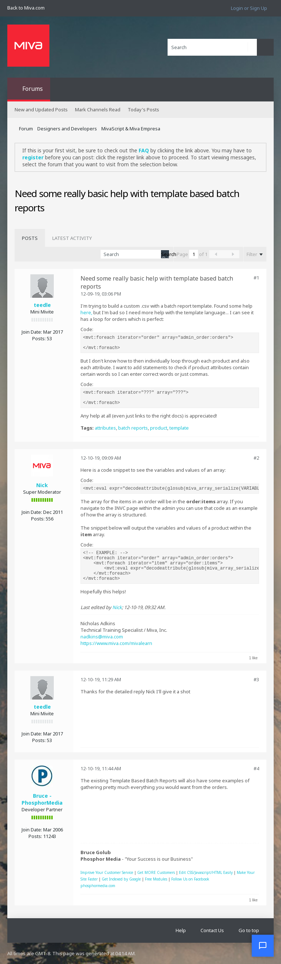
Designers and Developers (67, 128)
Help (181, 930)
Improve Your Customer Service (106, 872)
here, (86, 312)
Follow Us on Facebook (190, 879)
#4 (256, 768)
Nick (42, 485)
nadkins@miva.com (101, 636)
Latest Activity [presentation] (72, 238)
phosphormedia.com (97, 885)
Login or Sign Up (249, 8)
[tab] (30, 238)
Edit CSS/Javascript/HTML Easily (206, 872)
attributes (105, 427)
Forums (32, 89)
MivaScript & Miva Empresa (130, 128)
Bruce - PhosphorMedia (42, 799)
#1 (256, 277)
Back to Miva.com (26, 7)
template (179, 427)
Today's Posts (143, 109)
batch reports (133, 427)
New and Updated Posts (41, 109)
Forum (26, 128)
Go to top (249, 930)
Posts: (39, 338)
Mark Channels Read (97, 109)
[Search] (212, 47)
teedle (42, 304)
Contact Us (212, 930)
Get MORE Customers (156, 872)
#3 (256, 679)
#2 (256, 458)
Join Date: (32, 332)
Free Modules (156, 879)
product (158, 427)
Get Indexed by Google (121, 879)
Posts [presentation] (30, 238)
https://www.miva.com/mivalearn (116, 643)
